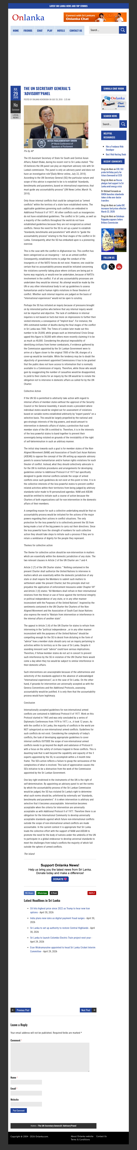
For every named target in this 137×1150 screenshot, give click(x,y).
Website (15, 1099)
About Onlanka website (82, 1136)
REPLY (92, 893)
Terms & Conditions (80, 1139)
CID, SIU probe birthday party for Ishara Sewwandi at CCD (112, 172)
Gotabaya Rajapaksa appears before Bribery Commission (112, 219)
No (15, 105)
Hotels (61, 30)
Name (14, 1077)
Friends (28, 30)
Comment (15, 109)
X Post (54, 893)
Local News (16, 116)
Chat (39, 30)
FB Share (29, 893)
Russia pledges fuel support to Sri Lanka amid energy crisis (112, 183)
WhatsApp (42, 893)
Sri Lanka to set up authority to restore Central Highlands (59, 927)
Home (16, 30)
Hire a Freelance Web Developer (114, 148)
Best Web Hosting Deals (116, 154)
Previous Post (23, 1010)
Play (49, 30)
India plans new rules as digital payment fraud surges (57, 918)
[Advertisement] (68, 61)
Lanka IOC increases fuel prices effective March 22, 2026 (113, 208)
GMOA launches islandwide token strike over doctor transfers (112, 197)
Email (14, 1088)
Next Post (85, 1010)
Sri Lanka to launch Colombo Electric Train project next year (60, 937)
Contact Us (101, 1136)
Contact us (76, 30)
